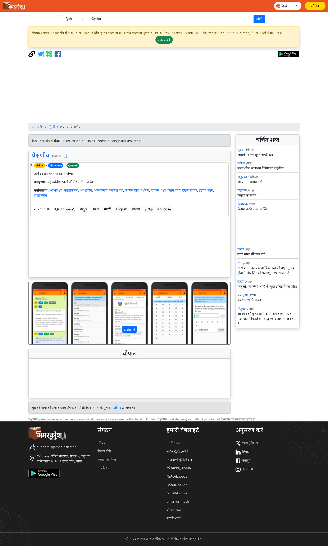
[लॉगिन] (315, 6)
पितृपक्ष (241, 308)
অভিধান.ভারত (177, 493)
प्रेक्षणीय (40, 155)
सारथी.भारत (174, 518)
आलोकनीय (101, 190)
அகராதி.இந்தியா (179, 459)
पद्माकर (242, 190)
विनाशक (242, 204)
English (121, 209)
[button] (44, 312)
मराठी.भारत (173, 442)
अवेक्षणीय (86, 190)
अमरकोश (38, 127)
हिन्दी (52, 127)
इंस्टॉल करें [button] (129, 329)
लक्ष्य (210, 190)
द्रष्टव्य (202, 190)
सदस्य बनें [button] (164, 39)
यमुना (240, 249)
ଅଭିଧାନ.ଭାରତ (177, 484)
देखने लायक (189, 190)
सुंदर (240, 149)
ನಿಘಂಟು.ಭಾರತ (177, 476)
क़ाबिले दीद (116, 190)
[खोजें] (171, 19)
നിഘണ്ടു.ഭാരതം (179, 468)
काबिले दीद (132, 190)
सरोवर (241, 163)
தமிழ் (149, 209)
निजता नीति (104, 451)
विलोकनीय (40, 195)
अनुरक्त (242, 176)
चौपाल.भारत (174, 509)
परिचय (101, 442)
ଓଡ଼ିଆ (96, 209)
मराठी (107, 209)
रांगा (239, 262)
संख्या (241, 281)
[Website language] (287, 6)
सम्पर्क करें (103, 468)
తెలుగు (70, 209)
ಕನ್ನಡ (83, 209)
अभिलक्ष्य (56, 190)
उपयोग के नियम (106, 459)
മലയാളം (164, 209)
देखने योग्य (174, 190)
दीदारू (155, 190)
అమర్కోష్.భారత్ (177, 451)
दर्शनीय (144, 190)
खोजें (259, 19)
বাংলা (136, 209)
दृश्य (163, 190)
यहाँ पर (116, 407)
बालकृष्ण (243, 295)
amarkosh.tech (178, 501)
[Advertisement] (164, 90)
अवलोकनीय (70, 190)
